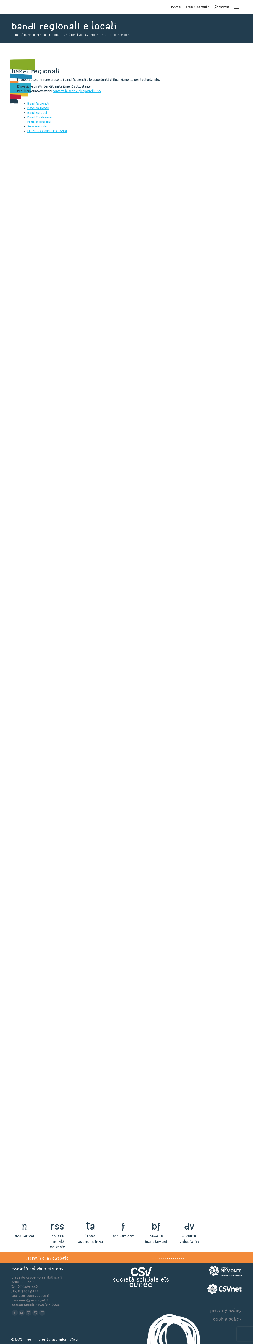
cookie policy (227, 1319)
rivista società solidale (57, 1241)
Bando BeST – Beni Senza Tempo (68, 368)
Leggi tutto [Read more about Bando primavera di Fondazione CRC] (29, 619)
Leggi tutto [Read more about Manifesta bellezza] (29, 339)
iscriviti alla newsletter (48, 1258)
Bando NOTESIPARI (45, 1080)
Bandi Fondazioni (39, 117)
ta (90, 1226)
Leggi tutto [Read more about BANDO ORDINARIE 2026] (29, 1051)
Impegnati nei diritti (51, 937)
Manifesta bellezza (48, 324)
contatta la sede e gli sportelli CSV (77, 91)
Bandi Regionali (38, 103)
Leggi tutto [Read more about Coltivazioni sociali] (29, 428)
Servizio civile (37, 126)
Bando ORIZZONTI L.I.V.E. (52, 1125)
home (176, 7)
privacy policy (226, 1310)
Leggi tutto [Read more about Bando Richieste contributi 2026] (29, 664)
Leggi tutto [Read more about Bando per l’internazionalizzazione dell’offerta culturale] (29, 761)
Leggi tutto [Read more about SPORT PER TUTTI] (29, 709)
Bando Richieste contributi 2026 (71, 649)
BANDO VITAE (36, 982)
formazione (123, 1236)
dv (189, 1226)
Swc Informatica (64, 1339)
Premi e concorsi (39, 122)
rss (57, 1226)
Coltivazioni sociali (50, 413)
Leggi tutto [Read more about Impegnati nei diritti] (29, 952)
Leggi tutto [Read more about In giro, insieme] (29, 473)
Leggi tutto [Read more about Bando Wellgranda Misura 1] (29, 249)
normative (24, 1236)
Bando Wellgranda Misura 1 (61, 234)
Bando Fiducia (39, 892)
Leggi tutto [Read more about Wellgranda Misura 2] (29, 294)
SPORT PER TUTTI (42, 694)
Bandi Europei (37, 112)
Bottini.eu (23, 1339)
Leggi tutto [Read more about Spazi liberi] (29, 863)
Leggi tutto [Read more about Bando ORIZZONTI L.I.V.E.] (29, 1140)
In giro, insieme (44, 458)
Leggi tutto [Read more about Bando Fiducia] (29, 908)
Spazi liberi (36, 848)
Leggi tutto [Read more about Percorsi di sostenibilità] (29, 518)
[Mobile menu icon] (237, 7)
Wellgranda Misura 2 (52, 279)
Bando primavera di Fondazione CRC (75, 604)
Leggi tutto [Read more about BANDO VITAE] (29, 997)
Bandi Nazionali (38, 108)
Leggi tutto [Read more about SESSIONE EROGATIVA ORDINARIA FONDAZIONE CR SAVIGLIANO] (29, 1193)
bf (156, 1226)
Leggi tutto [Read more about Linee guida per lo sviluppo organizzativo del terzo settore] (29, 818)
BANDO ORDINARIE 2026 (52, 1027)
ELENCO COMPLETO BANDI (47, 131)
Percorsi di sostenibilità (57, 502)
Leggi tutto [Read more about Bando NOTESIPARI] (29, 1095)
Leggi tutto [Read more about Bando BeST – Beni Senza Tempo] (29, 383)
